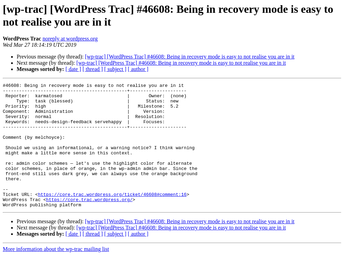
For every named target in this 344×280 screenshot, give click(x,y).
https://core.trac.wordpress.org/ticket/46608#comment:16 (112, 217)
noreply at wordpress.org (70, 39)
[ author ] (138, 69)
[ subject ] (115, 69)
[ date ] (73, 69)
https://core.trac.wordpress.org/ (89, 223)
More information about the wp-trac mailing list (56, 274)
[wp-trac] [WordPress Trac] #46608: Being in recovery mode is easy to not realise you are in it (189, 57)
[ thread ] (92, 69)
